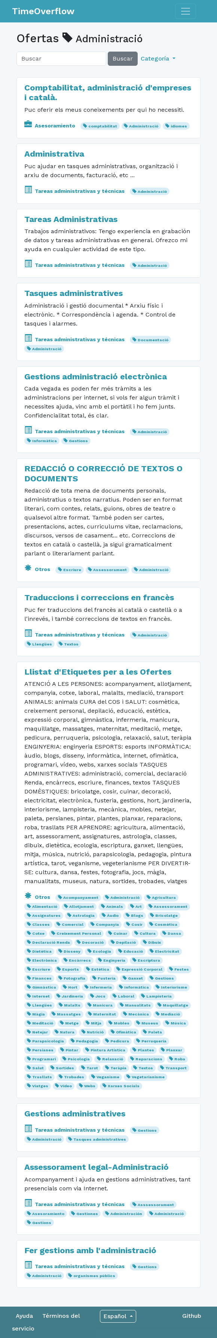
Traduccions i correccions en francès (99, 597)
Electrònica (44, 960)
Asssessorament (156, 1204)
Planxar (174, 1050)
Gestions (78, 440)
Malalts (72, 1005)
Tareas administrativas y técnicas (75, 191)
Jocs (100, 996)
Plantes (146, 1050)
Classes (41, 924)
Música (178, 1023)
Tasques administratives (73, 293)
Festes (181, 969)
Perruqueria (153, 1041)
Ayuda (24, 1315)
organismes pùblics (94, 1275)
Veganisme (108, 1077)
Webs (89, 1085)
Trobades (74, 1077)
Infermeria (101, 987)
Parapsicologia (48, 1041)
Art (138, 906)
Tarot (92, 1068)
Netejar (40, 1032)
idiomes (179, 126)
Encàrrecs (80, 960)
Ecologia (102, 951)
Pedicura (119, 1041)
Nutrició (95, 1032)
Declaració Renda (51, 942)
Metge (72, 1023)
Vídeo (66, 1085)
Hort (72, 987)
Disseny (72, 951)
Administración (126, 1213)
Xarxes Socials (124, 1085)
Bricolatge (166, 915)
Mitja (96, 1023)
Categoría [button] (156, 58)
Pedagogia (87, 1041)
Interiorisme (174, 987)
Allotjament (81, 906)
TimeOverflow (43, 11)
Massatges (69, 1014)
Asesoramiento (50, 126)
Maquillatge (175, 1005)
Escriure (72, 569)
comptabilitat (102, 126)
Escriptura (149, 960)
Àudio (113, 915)
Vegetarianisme (148, 1077)
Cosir (137, 924)
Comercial (72, 924)
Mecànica (138, 1014)
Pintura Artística (108, 1050)
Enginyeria (114, 960)
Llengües (42, 644)
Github (191, 1315)
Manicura (103, 1005)
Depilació (126, 942)
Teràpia (118, 1068)
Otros (38, 569)
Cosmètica (166, 924)
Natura (67, 1032)
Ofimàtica (126, 1032)
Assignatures (46, 915)
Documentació (153, 339)
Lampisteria (159, 996)
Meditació (42, 1023)
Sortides (65, 1068)
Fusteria (107, 978)
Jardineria (72, 996)
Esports (70, 969)
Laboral (126, 996)
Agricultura (164, 897)
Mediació (170, 1014)
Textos (71, 644)
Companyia (107, 924)
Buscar (123, 58)
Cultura (148, 933)
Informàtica (44, 440)
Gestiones (87, 1213)
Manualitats (138, 1005)
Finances (42, 978)
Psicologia (79, 1059)
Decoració (93, 942)
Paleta (155, 1032)
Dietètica (42, 951)
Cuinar (120, 933)
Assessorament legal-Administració (96, 1167)
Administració (143, 126)
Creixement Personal (78, 933)
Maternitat (104, 1014)
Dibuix (154, 942)
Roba (179, 1059)
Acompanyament (80, 897)
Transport (176, 1068)
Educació (133, 951)
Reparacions (148, 1059)
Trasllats (42, 1077)
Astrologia (84, 915)
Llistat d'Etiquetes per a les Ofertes (97, 671)
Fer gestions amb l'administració (90, 1250)
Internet (41, 996)
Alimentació (44, 906)
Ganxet (135, 978)
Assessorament (110, 569)
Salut (38, 1068)
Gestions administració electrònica (95, 376)
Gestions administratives (74, 1113)
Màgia (38, 1014)
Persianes (43, 1050)
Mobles (121, 1023)
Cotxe (38, 933)
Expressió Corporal (142, 969)
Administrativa (54, 153)
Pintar (71, 1050)
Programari (44, 1059)
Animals (114, 906)
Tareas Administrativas (70, 219)
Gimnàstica (44, 987)
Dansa (174, 933)
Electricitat (167, 951)
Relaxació (112, 1059)
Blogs (137, 915)
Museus (149, 1023)
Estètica (100, 969)
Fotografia (74, 978)
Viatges (40, 1085)
